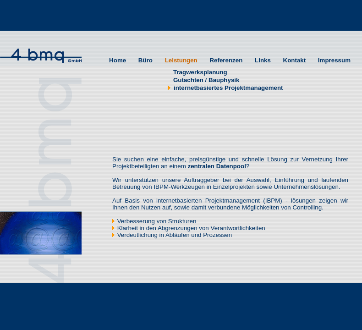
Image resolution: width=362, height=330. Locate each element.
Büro (145, 60)
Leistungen (180, 60)
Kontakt (293, 60)
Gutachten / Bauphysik (203, 80)
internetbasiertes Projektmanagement (225, 87)
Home (116, 60)
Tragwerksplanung (197, 72)
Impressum (333, 60)
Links (262, 60)
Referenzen (225, 60)
